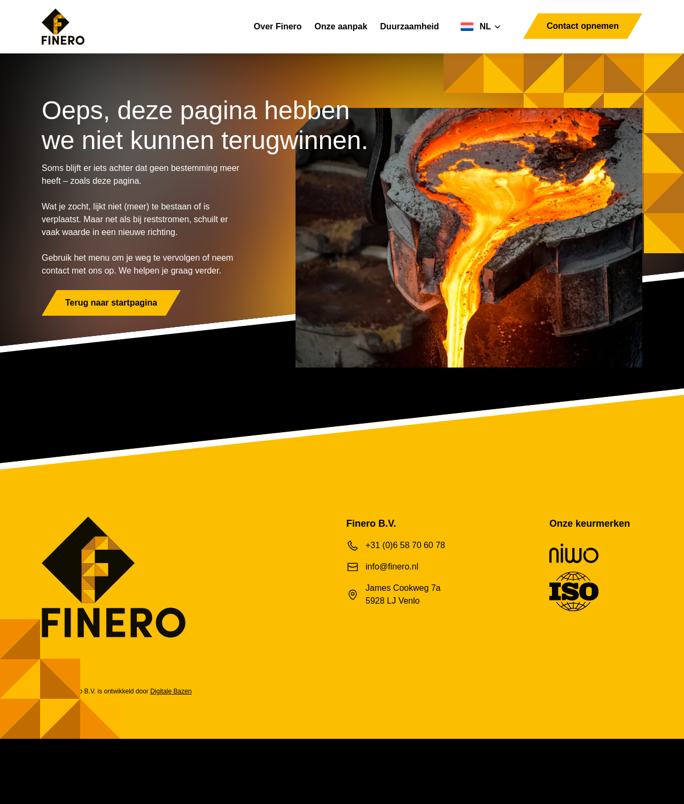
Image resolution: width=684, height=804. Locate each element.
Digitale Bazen (184, 733)
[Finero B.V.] (63, 27)
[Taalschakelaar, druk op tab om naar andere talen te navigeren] (469, 26)
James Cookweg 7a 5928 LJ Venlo (407, 637)
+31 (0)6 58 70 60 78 (408, 588)
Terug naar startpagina (120, 345)
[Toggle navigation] (514, 39)
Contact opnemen (577, 26)
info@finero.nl (394, 609)
